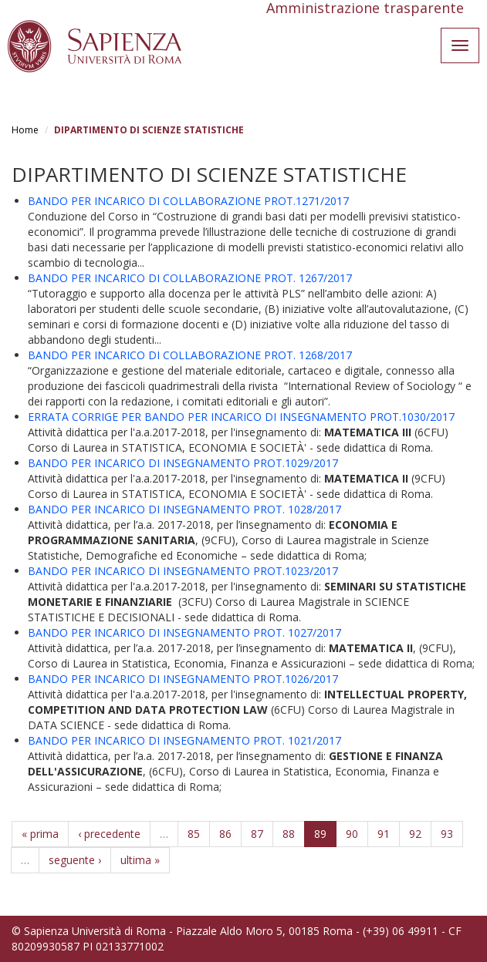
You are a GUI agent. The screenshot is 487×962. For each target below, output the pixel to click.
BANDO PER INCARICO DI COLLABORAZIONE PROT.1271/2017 (188, 200)
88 (288, 833)
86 (225, 833)
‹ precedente (109, 833)
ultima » (140, 860)
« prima (40, 833)
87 (257, 833)
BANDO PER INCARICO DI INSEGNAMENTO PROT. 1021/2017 (184, 740)
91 (383, 833)
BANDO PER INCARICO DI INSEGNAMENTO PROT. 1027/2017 (184, 632)
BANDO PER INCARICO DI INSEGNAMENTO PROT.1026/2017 (183, 678)
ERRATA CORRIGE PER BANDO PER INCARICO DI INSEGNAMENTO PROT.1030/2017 (241, 416)
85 (194, 833)
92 (415, 833)
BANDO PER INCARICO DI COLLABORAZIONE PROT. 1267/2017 (190, 278)
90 (352, 833)
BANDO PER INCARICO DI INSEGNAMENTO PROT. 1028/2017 (184, 509)
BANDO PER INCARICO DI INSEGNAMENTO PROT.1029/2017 (183, 463)
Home (25, 129)
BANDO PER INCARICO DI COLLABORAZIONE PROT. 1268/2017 (190, 355)
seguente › (75, 860)
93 (447, 833)
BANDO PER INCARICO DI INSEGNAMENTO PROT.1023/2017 (183, 570)
